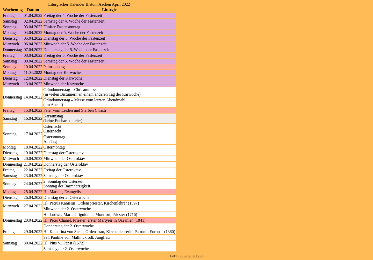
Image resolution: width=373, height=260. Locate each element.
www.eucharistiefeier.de (191, 256)
